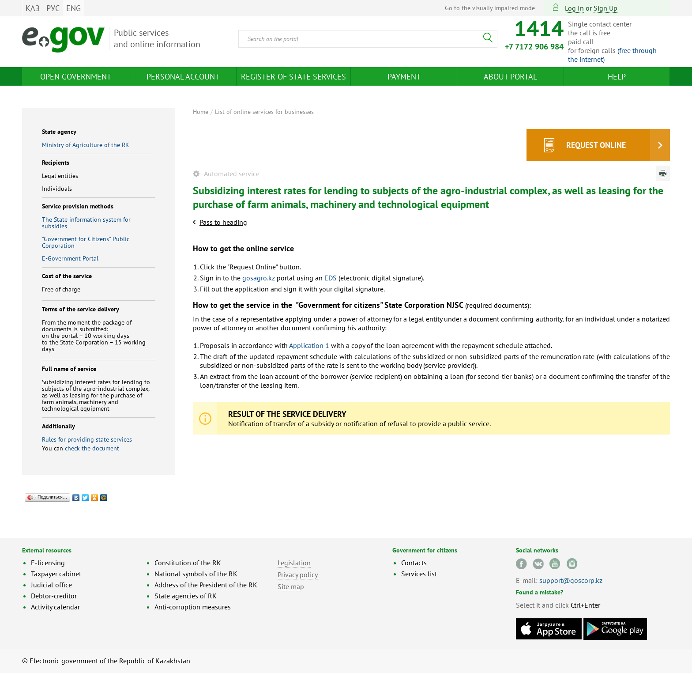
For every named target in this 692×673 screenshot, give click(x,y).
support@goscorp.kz (570, 580)
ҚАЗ (33, 8)
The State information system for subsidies (86, 223)
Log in (574, 8)
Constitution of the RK (187, 562)
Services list (419, 573)
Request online (596, 145)
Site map (291, 586)
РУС (53, 8)
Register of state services (293, 77)
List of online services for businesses (264, 112)
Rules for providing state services (87, 439)
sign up (605, 8)
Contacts (414, 562)
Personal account (183, 77)
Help (617, 77)
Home (200, 112)
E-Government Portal (70, 258)
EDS (330, 277)
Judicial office (51, 584)
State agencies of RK (185, 595)
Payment (404, 77)
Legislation (294, 562)
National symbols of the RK (195, 573)
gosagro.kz (258, 277)
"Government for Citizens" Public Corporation (85, 242)
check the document (92, 448)
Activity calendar (55, 606)
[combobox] (367, 39)
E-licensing (48, 562)
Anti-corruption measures (192, 606)
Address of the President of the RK (205, 584)
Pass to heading (223, 222)
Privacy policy (298, 574)
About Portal (510, 77)
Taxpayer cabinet (56, 573)
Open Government (75, 77)
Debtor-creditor (54, 595)
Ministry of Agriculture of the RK (85, 145)
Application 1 (309, 345)
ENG (73, 8)
